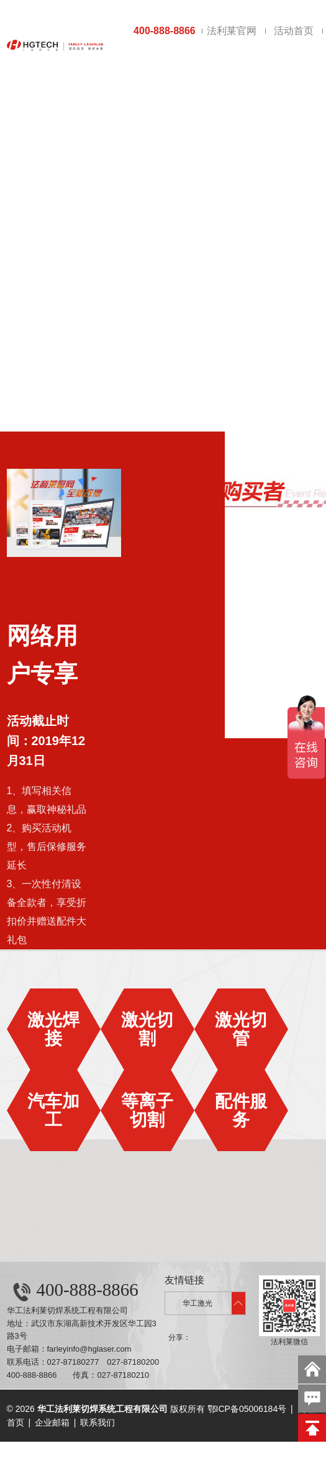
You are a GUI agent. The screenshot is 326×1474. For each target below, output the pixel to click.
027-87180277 (73, 1362)
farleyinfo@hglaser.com (89, 1349)
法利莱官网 (231, 30)
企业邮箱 (52, 1422)
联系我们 (97, 1422)
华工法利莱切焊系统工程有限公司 (67, 1310)
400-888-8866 (165, 30)
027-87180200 (133, 1362)
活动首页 (294, 30)
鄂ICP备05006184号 (247, 1409)
